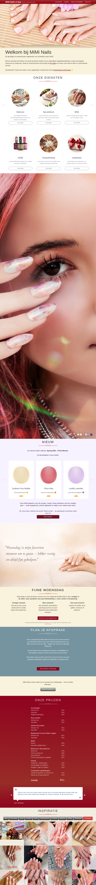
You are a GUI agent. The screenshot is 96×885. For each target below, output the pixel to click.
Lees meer (20, 122)
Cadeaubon (77, 158)
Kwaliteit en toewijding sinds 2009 (28, 2)
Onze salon (13, 818)
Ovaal (35, 818)
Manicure (20, 112)
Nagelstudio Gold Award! (62, 70)
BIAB (77, 112)
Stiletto (70, 818)
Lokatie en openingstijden (77, 1)
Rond (21, 818)
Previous (11, 795)
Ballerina (62, 818)
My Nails (53, 63)
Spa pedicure (48, 112)
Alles (6, 818)
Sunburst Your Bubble (21, 488)
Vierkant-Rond (44, 818)
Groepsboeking (48, 158)
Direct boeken (48, 516)
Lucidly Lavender (76, 488)
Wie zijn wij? (88, 1)
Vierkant (28, 818)
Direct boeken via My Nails (48, 669)
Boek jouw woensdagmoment (48, 618)
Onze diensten (58, 1)
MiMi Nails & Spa (13, 2)
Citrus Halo (48, 488)
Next (84, 795)
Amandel (54, 818)
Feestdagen (87, 818)
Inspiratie (66, 1)
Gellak (20, 158)
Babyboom (78, 818)
